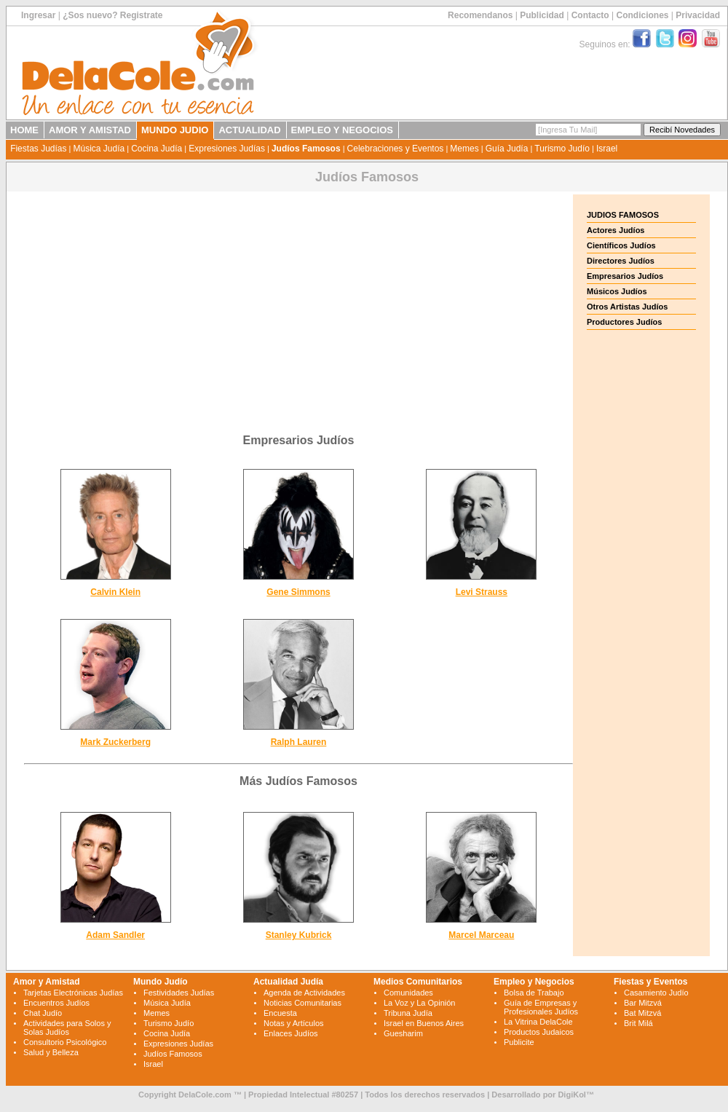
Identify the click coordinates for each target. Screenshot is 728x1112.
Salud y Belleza (51, 1052)
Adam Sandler (115, 935)
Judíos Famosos (306, 148)
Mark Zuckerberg (115, 742)
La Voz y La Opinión (419, 1002)
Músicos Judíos (617, 291)
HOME (24, 130)
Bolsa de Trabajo (534, 992)
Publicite (519, 1042)
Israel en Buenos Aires (424, 1023)
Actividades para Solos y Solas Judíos (67, 1027)
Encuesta (280, 1013)
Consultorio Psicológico (64, 1042)
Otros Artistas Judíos (627, 306)
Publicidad (542, 15)
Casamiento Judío (656, 992)
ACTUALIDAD (249, 130)
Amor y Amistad (46, 982)
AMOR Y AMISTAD (90, 130)
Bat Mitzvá (642, 1013)
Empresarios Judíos (625, 276)
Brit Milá (638, 1023)
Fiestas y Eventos (650, 982)
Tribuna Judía (408, 1013)
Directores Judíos (620, 260)
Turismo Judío (562, 148)
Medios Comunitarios (417, 982)
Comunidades (408, 992)
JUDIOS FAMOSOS (623, 214)
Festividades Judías (178, 992)
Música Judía (98, 148)
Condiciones (642, 15)
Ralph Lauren (299, 742)
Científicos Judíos (621, 245)
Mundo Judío (160, 982)
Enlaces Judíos (291, 1033)
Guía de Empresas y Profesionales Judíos (541, 1007)
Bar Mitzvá (643, 1002)
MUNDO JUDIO (174, 130)
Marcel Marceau (481, 935)
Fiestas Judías (38, 148)
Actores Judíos (615, 230)
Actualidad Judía (288, 982)
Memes (464, 148)
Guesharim (403, 1033)
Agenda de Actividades (304, 992)
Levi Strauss (481, 592)
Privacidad (698, 15)
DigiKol (572, 1094)
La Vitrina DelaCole (538, 1021)
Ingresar (38, 15)
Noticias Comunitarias (302, 1002)
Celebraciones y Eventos (395, 148)
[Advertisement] (298, 296)
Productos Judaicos (539, 1032)
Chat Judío (42, 1013)
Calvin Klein (115, 592)
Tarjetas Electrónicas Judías (73, 992)
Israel (606, 148)
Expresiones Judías (227, 148)
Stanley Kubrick (299, 935)
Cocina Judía (156, 148)
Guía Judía (507, 148)
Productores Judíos (624, 322)
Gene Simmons (298, 592)
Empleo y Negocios (534, 982)
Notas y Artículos (294, 1023)
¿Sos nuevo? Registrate (112, 15)
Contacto (590, 15)
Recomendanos (480, 15)
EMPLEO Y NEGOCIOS (342, 130)
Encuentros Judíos (56, 1002)
